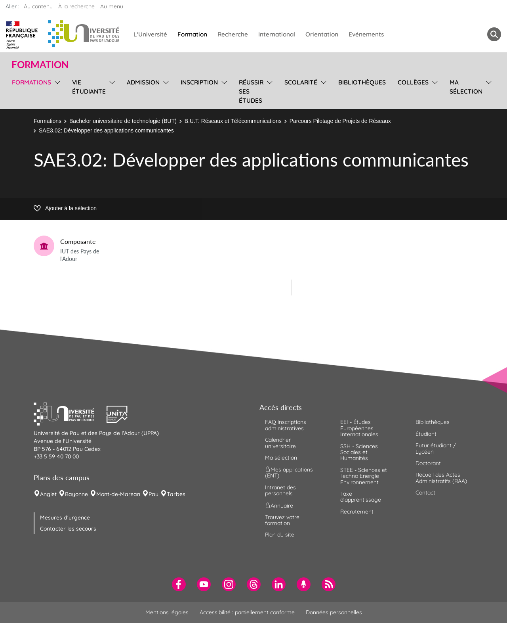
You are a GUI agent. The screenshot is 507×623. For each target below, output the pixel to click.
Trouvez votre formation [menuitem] (282, 520)
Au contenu (38, 6)
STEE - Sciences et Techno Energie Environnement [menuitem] (363, 476)
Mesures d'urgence (65, 517)
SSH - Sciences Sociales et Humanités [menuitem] (359, 452)
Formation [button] (40, 64)
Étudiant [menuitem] (426, 433)
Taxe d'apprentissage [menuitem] (360, 496)
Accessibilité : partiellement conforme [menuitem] (247, 612)
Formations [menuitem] (31, 82)
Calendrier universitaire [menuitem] (280, 442)
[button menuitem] (494, 34)
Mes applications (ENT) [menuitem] (289, 472)
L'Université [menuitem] (150, 34)
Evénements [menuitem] (366, 34)
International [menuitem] (276, 34)
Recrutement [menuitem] (357, 511)
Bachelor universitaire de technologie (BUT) (123, 121)
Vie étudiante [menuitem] (89, 87)
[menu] (56, 90)
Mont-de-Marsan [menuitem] (118, 494)
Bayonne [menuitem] (76, 494)
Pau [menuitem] (153, 494)
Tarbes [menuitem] (176, 494)
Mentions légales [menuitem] (167, 612)
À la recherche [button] (76, 6)
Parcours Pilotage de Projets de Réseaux (340, 121)
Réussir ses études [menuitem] (251, 91)
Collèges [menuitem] (413, 82)
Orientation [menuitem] (321, 34)
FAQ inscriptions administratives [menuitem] (285, 424)
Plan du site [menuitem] (279, 534)
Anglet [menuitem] (48, 494)
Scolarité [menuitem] (300, 82)
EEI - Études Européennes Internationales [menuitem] (359, 428)
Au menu (111, 6)
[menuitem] (178, 584)
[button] (70, 413)
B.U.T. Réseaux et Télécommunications (233, 121)
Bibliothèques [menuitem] (362, 82)
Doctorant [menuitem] (428, 463)
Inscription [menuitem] (199, 82)
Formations (47, 121)
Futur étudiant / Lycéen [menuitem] (436, 448)
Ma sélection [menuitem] (466, 87)
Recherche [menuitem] (232, 34)
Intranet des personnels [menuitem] (280, 490)
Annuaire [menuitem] (279, 505)
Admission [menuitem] (143, 82)
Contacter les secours (68, 528)
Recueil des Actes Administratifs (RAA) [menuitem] (441, 477)
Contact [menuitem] (425, 492)
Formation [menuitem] (192, 34)
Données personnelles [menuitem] (334, 612)
